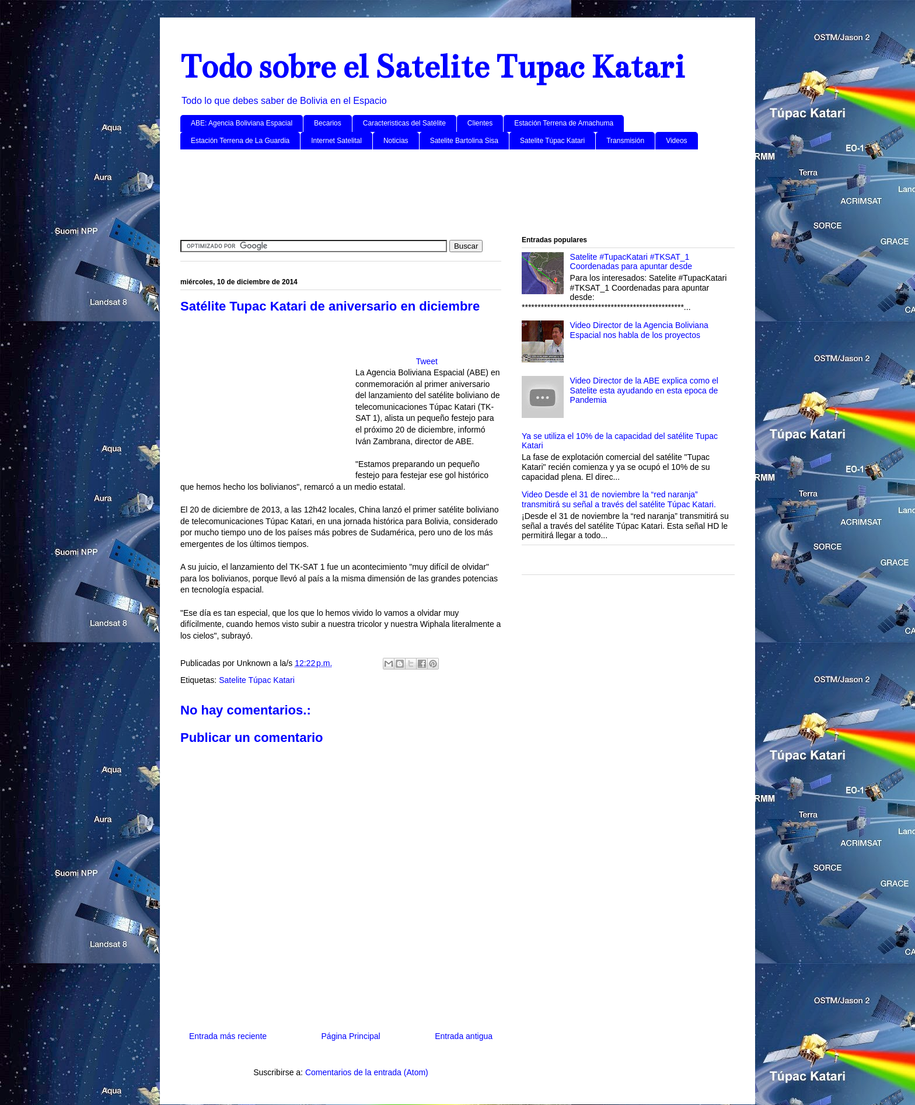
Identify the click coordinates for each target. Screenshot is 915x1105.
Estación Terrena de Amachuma (563, 123)
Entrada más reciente (228, 1036)
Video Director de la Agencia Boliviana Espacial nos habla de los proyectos (639, 330)
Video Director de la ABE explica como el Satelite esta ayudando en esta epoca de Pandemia (644, 390)
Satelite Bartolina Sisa (464, 141)
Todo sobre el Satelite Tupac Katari (432, 66)
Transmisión (625, 141)
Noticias (395, 141)
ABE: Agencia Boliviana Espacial (241, 123)
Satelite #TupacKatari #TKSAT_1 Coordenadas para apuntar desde (631, 261)
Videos (676, 141)
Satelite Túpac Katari (552, 141)
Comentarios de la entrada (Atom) (366, 1072)
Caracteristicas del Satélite (404, 123)
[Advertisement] (457, 193)
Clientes (480, 123)
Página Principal (351, 1036)
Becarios (327, 123)
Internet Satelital (336, 141)
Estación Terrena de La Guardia (240, 141)
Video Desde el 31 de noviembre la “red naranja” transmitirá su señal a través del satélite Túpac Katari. (619, 499)
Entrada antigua (464, 1036)
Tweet (427, 361)
